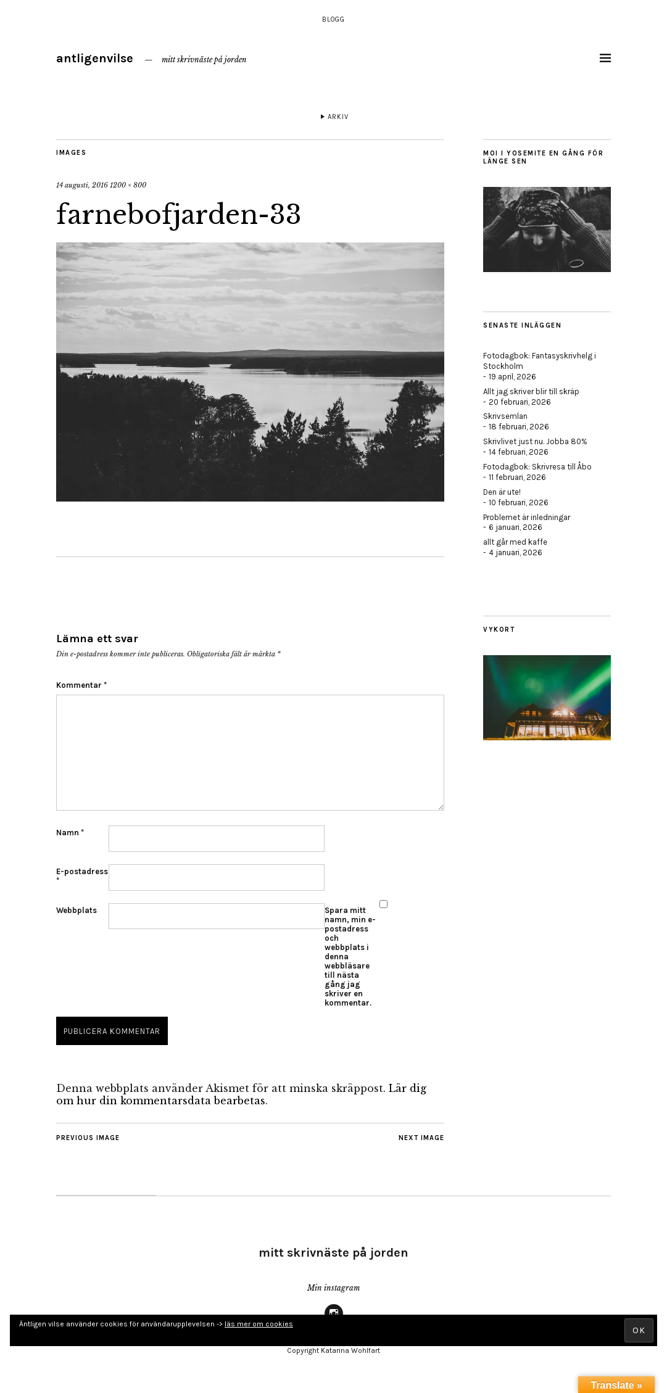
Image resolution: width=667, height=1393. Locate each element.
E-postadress (82, 876)
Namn (70, 832)
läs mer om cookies (259, 1324)
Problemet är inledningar (526, 517)
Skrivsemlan (505, 416)
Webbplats (76, 910)
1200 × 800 (128, 185)
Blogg (333, 19)
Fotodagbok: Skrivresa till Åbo (537, 466)
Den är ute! (502, 492)
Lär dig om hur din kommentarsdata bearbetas (241, 1094)
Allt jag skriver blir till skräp (531, 391)
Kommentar (81, 685)
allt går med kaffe (515, 542)
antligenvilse (94, 58)
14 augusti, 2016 (82, 185)
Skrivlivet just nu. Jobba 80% (535, 441)
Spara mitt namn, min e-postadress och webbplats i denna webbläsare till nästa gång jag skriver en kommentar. (350, 956)
